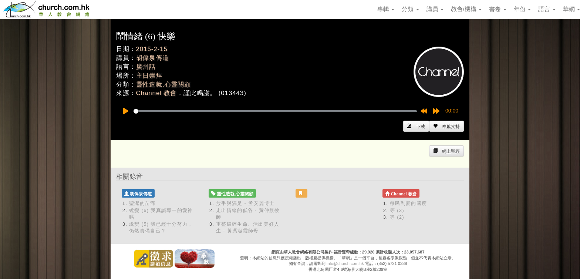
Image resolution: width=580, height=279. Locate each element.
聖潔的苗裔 (142, 203)
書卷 (497, 9)
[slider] (275, 111)
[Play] (126, 111)
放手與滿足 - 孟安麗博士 (245, 203)
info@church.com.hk (345, 263)
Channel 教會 (156, 93)
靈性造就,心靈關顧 (163, 84)
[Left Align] (446, 126)
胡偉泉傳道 (152, 57)
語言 (546, 9)
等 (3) (397, 210)
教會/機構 (466, 9)
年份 (522, 9)
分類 (410, 9)
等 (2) (397, 217)
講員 (435, 9)
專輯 (385, 9)
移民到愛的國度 (408, 203)
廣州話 (146, 66)
